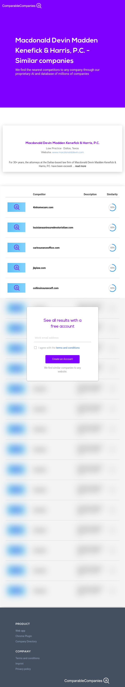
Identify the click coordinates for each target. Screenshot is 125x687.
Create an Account (62, 359)
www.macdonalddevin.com (68, 152)
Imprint (19, 663)
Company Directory (26, 641)
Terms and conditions (28, 658)
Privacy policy (23, 669)
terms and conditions (68, 347)
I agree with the (57, 347)
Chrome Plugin (24, 636)
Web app (20, 630)
